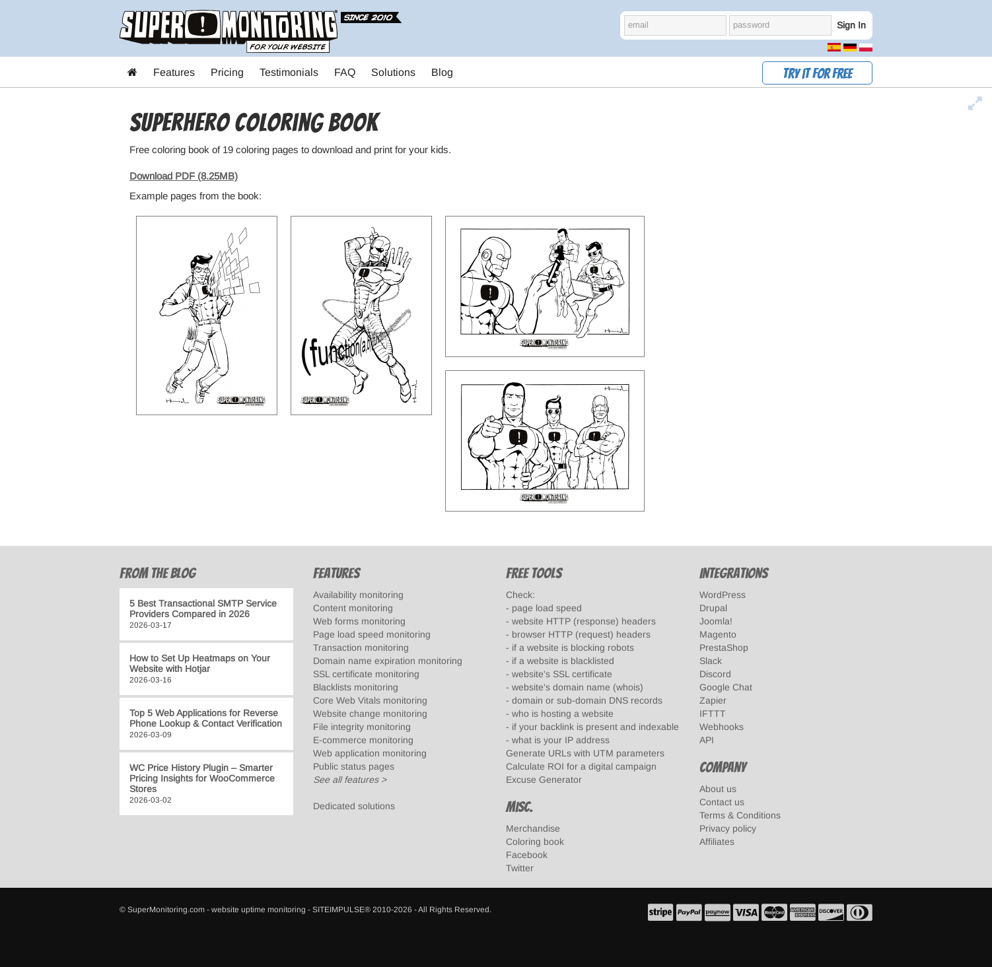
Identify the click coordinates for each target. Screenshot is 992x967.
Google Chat (725, 687)
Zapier (712, 700)
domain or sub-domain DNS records (587, 700)
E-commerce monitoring (363, 740)
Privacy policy (727, 828)
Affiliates (716, 841)
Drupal (713, 608)
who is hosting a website (563, 713)
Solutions (393, 72)
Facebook (527, 855)
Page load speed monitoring (372, 634)
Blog (442, 72)
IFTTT (712, 713)
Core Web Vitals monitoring (370, 700)
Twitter (520, 868)
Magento (717, 634)
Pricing (227, 72)
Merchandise (533, 828)
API (706, 740)
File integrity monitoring (362, 726)
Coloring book (535, 841)
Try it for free (817, 73)
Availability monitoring (358, 594)
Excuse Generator (544, 779)
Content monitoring (353, 608)
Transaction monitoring (361, 647)
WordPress (722, 594)
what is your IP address (561, 740)
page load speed (547, 608)
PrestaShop (723, 647)
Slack (710, 660)
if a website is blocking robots (573, 647)
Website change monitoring (370, 713)
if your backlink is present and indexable (595, 726)
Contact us (721, 802)
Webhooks (721, 726)
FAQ (344, 72)
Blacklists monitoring (355, 687)
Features (174, 72)
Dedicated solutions (354, 806)
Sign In (851, 25)
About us (717, 789)
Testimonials (289, 72)
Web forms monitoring (359, 621)
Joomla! (715, 621)
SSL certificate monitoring (366, 674)
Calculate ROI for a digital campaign (581, 766)
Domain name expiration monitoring (387, 660)
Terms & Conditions (740, 815)
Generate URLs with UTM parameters (585, 753)
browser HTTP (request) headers (581, 634)
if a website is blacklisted (563, 660)
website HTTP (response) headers (584, 621)
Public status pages (353, 766)
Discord (715, 674)
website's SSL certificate (562, 674)
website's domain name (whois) (577, 687)
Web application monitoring (370, 753)
